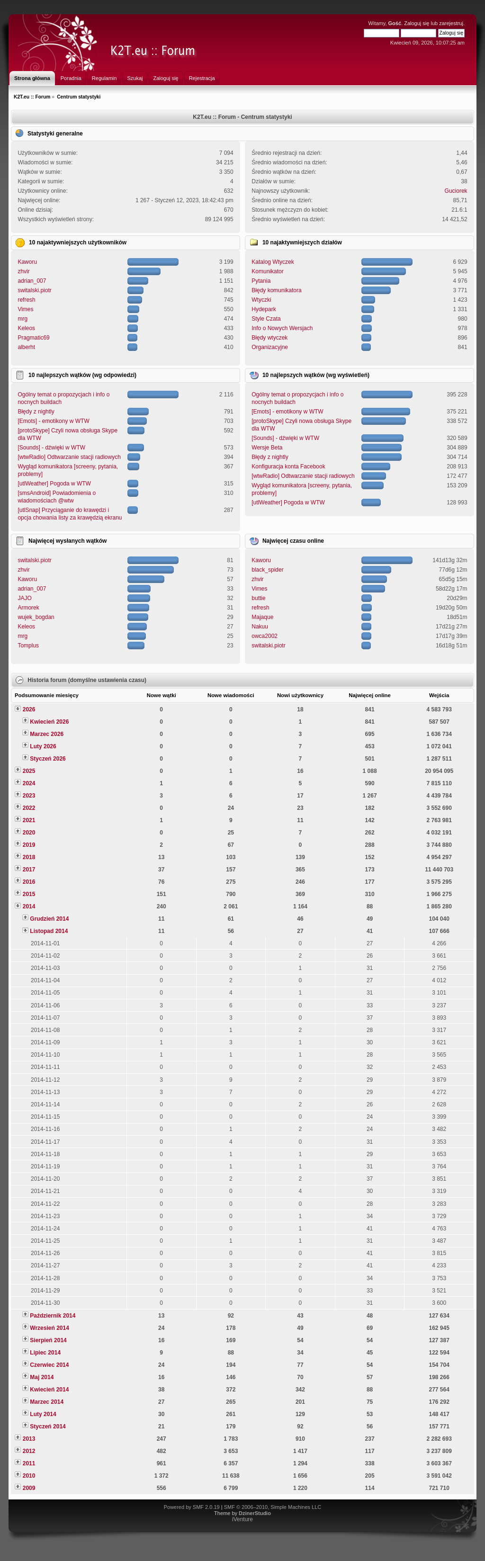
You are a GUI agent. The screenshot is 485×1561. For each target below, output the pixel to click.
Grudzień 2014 (49, 918)
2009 (29, 1488)
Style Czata (265, 318)
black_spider (267, 569)
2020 (29, 832)
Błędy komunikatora (276, 290)
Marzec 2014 (46, 1402)
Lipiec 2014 (45, 1352)
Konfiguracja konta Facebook (288, 466)
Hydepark (263, 309)
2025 (29, 771)
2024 (29, 783)
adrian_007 (32, 281)
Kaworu (27, 262)
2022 (29, 808)
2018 (29, 857)
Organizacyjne (269, 347)
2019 (29, 845)
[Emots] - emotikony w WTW (53, 421)
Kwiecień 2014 (49, 1389)
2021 (29, 820)
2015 (29, 894)
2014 (29, 906)
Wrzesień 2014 (49, 1328)
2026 (29, 709)
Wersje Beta (266, 447)
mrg (22, 318)
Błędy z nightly (36, 411)
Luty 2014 (43, 1414)
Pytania (260, 281)
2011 (29, 1463)
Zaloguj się (416, 23)
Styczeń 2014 (47, 1426)
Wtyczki (261, 299)
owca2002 (264, 636)
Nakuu (259, 626)
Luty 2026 (43, 746)
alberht (26, 347)
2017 (29, 869)
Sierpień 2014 (48, 1340)
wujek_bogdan (36, 617)
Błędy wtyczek (269, 337)
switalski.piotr (34, 290)
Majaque (262, 617)
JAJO (24, 598)
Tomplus (28, 645)
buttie (258, 598)
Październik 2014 (52, 1315)
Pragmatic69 (33, 337)
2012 (29, 1451)
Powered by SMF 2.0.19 (192, 1507)
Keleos (26, 328)
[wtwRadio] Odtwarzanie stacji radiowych (69, 457)
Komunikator (267, 271)
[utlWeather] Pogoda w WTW (54, 483)
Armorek (28, 607)
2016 (29, 882)
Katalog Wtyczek (272, 262)
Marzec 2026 (46, 734)
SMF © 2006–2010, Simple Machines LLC (273, 1507)
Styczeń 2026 (47, 758)
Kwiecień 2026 (49, 721)
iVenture (242, 1519)
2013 (29, 1438)
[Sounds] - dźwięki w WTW (51, 447)
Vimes (25, 309)
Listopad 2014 (49, 931)
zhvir (23, 271)
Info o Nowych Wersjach (282, 328)
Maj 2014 (42, 1377)
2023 (29, 795)
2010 (29, 1475)
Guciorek (456, 191)
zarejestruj (451, 23)
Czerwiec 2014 (49, 1365)
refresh (26, 299)
